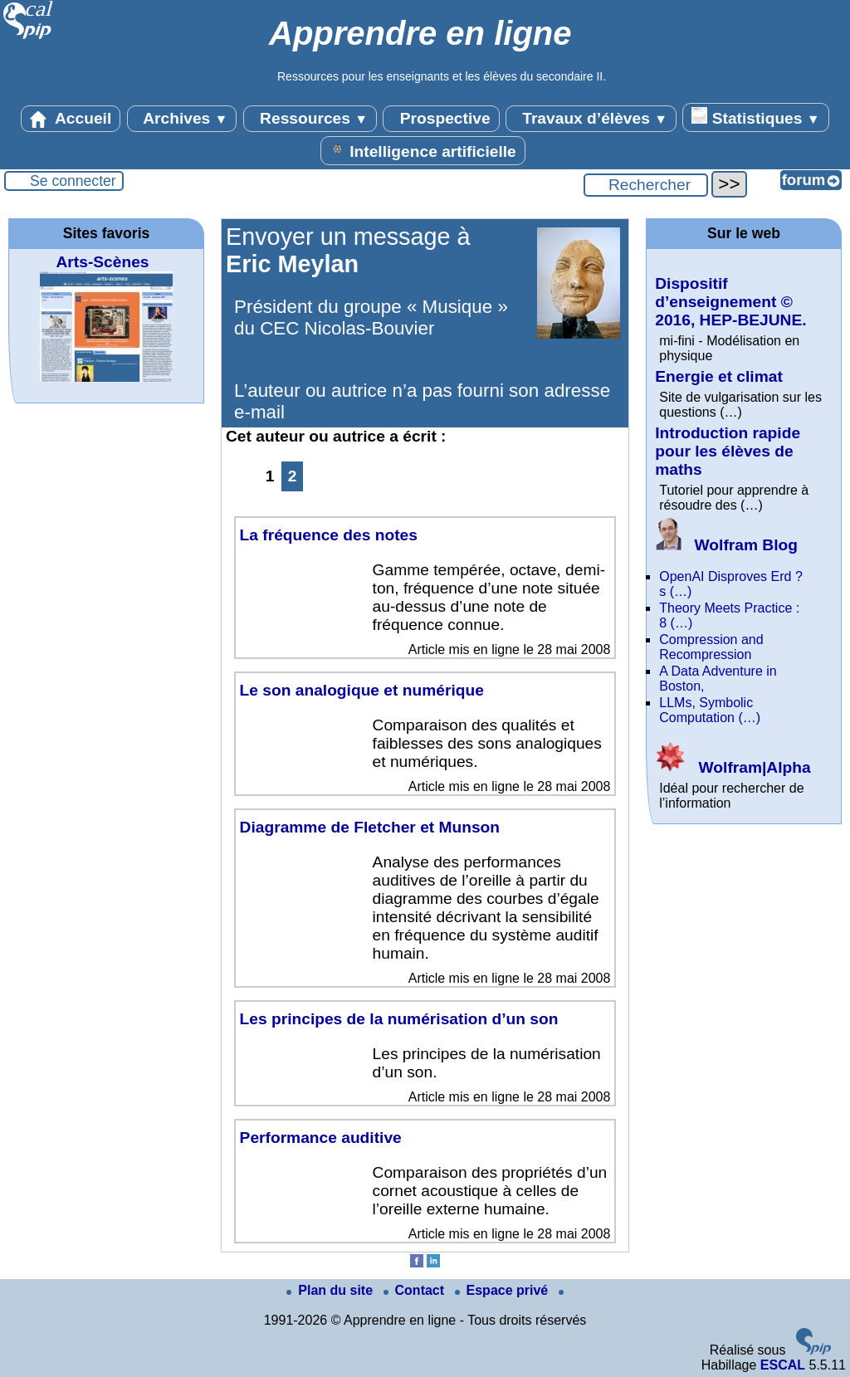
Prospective (441, 119)
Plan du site (331, 1290)
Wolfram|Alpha (732, 767)
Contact (415, 1290)
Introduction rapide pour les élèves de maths (727, 451)
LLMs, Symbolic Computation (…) (709, 710)
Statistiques (755, 117)
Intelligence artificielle (423, 150)
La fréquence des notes (329, 535)
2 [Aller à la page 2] (292, 476)
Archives (182, 119)
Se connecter (73, 181)
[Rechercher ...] (646, 185)
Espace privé (503, 1290)
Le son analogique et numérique (362, 690)
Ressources (310, 119)
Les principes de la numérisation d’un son (399, 1019)
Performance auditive (321, 1137)
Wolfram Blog (726, 545)
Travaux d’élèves (591, 119)
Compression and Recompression (711, 647)
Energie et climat (719, 376)
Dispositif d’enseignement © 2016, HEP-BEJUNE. (730, 302)
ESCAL (782, 1365)
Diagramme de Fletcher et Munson (370, 827)
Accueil (70, 119)
